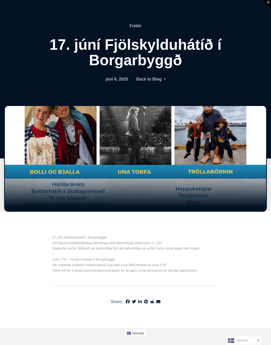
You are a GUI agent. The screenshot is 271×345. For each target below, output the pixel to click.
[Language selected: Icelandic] (243, 340)
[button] (266, 4)
